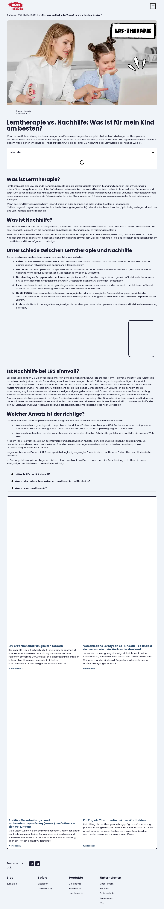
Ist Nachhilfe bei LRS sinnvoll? (32, 474)
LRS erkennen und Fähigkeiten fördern (36, 646)
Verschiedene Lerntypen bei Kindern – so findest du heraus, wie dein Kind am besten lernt (117, 647)
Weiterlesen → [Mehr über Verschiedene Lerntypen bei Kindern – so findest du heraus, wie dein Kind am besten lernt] (90, 668)
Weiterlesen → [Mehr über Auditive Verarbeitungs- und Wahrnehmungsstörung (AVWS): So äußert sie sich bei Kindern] (16, 846)
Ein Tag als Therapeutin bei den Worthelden (114, 820)
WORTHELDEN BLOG (27, 15)
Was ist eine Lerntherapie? (31, 488)
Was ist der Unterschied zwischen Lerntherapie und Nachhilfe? (52, 481)
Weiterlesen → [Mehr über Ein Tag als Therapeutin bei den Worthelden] (90, 846)
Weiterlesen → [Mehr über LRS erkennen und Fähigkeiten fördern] (16, 668)
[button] (153, 6)
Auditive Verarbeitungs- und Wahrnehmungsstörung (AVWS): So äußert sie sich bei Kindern (42, 823)
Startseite (11, 15)
